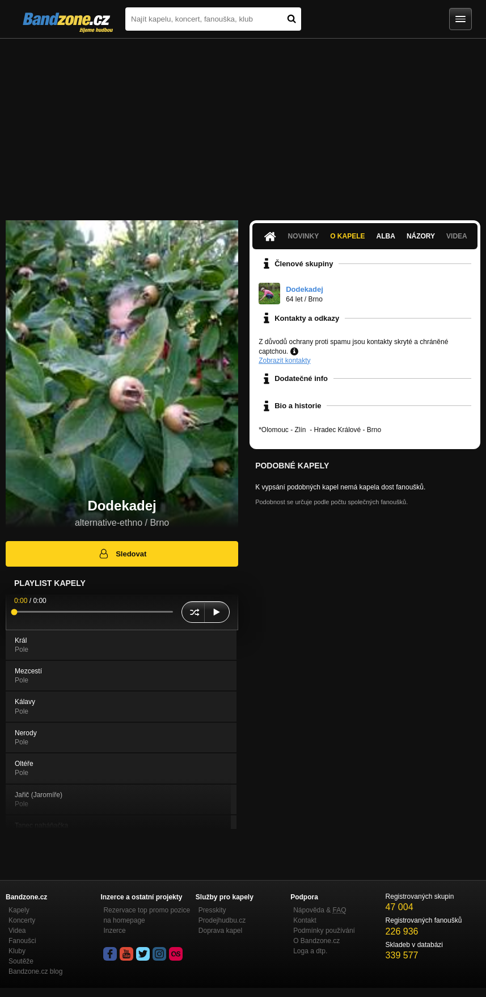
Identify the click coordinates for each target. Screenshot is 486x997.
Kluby (17, 951)
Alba (386, 236)
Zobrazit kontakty (284, 361)
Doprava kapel (220, 931)
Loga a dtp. (310, 951)
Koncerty (22, 920)
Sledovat (122, 553)
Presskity (212, 910)
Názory (421, 236)
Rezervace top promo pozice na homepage (146, 915)
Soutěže (21, 961)
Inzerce (114, 931)
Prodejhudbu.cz (222, 920)
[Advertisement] (243, 123)
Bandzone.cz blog (35, 971)
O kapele (347, 236)
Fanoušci (22, 941)
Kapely (19, 910)
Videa (456, 236)
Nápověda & (319, 910)
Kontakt (304, 920)
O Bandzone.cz (316, 941)
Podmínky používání (324, 931)
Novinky (303, 236)
